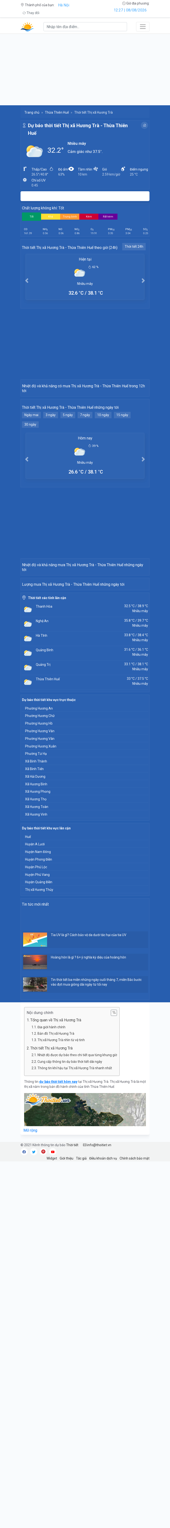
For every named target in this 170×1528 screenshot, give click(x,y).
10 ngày (103, 478)
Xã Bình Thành (36, 950)
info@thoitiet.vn (97, 1334)
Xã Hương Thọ (36, 988)
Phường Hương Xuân (40, 935)
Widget (52, 1347)
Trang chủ (31, 112)
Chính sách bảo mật (134, 1347)
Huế (28, 1025)
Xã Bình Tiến (34, 957)
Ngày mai (31, 478)
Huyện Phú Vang (37, 1063)
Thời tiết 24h (134, 246)
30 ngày (30, 487)
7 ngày (85, 478)
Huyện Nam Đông (38, 1040)
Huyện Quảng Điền (38, 1071)
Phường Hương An (39, 897)
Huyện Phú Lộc (36, 1056)
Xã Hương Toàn (36, 995)
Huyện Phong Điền (38, 1048)
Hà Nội (63, 5)
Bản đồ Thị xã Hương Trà (55, 1222)
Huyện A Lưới (35, 1033)
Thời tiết (72, 1334)
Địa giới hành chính (51, 1216)
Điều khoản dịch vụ (103, 1347)
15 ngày (122, 478)
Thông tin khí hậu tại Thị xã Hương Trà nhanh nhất (74, 1257)
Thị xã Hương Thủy (39, 1078)
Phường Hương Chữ (40, 904)
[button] (26, 280)
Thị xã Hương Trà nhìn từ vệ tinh (61, 1228)
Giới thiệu (66, 1347)
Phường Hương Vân (39, 927)
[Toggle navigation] (142, 26)
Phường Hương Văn (39, 920)
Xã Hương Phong (37, 980)
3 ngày (51, 478)
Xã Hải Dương (35, 965)
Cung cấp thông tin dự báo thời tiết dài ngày (69, 1250)
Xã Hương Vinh (36, 1003)
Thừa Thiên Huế (57, 112)
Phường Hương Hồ (39, 912)
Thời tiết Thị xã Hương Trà (51, 1237)
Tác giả (81, 1347)
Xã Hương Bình (36, 973)
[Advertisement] (85, 69)
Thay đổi (30, 13)
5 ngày (68, 478)
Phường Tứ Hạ (36, 942)
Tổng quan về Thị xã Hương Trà (55, 1208)
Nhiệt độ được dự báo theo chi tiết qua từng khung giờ (77, 1244)
